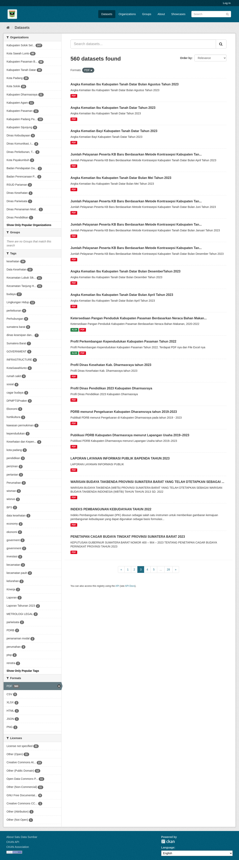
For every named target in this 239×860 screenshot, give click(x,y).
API (117, 586)
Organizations (127, 14)
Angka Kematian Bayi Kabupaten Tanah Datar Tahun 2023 (113, 131)
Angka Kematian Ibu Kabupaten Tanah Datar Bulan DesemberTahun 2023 (125, 271)
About (161, 14)
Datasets (106, 14)
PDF (74, 96)
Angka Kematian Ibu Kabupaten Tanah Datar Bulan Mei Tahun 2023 (120, 178)
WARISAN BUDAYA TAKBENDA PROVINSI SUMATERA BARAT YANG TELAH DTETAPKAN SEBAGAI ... (147, 482)
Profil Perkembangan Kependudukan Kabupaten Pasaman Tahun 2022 (123, 341)
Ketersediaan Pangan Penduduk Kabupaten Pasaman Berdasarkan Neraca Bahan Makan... (138, 318)
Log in (227, 3)
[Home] (8, 28)
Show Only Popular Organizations (29, 225)
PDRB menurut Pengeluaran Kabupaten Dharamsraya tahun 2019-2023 (123, 411)
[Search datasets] (211, 14)
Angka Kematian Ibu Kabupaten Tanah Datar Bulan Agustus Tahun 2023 (124, 84)
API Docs (130, 586)
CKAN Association (17, 846)
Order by (186, 58)
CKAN (168, 841)
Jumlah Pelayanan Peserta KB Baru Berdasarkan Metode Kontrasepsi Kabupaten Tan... (136, 154)
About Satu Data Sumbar (21, 837)
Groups (146, 14)
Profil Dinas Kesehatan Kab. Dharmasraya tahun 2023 (110, 365)
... (161, 569)
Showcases (178, 14)
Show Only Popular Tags (23, 670)
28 (168, 569)
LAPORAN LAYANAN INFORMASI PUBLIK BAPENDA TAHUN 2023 (120, 458)
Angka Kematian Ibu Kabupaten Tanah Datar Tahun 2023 (112, 107)
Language (167, 847)
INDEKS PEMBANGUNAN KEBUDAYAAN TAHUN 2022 (110, 509)
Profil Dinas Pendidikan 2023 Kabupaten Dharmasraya (111, 388)
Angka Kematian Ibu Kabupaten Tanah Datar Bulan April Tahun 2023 (121, 294)
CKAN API (12, 842)
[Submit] (227, 13)
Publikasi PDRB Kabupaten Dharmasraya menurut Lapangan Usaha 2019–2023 (129, 435)
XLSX (74, 329)
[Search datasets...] (143, 44)
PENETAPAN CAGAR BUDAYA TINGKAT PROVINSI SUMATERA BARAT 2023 (127, 536)
